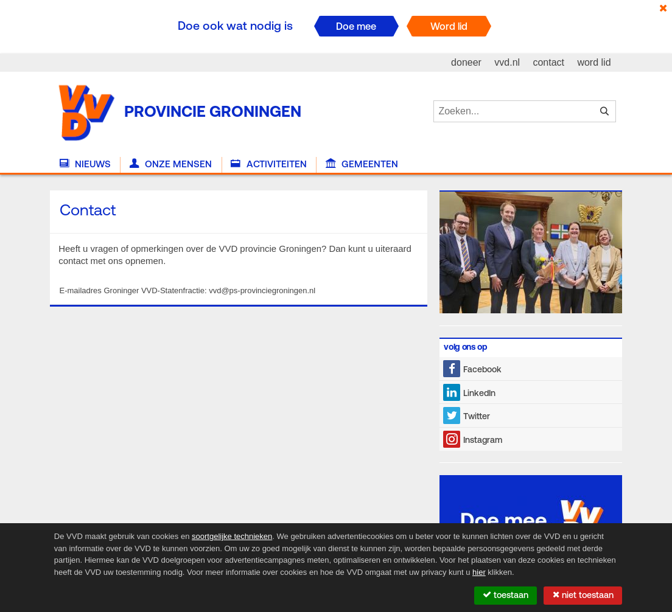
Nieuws (85, 164)
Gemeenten (362, 164)
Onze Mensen (171, 164)
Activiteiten (268, 164)
